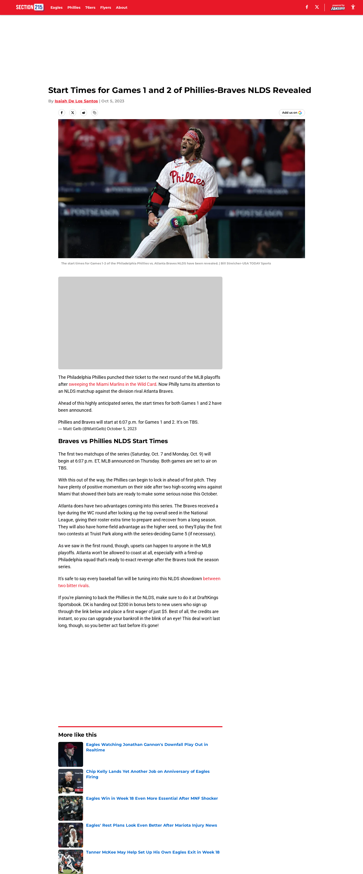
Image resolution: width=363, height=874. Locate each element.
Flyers (105, 7)
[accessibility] (353, 6)
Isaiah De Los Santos (76, 101)
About (121, 7)
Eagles (56, 7)
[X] (317, 7)
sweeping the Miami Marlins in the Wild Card (112, 384)
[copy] (94, 112)
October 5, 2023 (121, 428)
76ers (90, 7)
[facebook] (307, 7)
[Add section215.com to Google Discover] (292, 112)
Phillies (73, 7)
